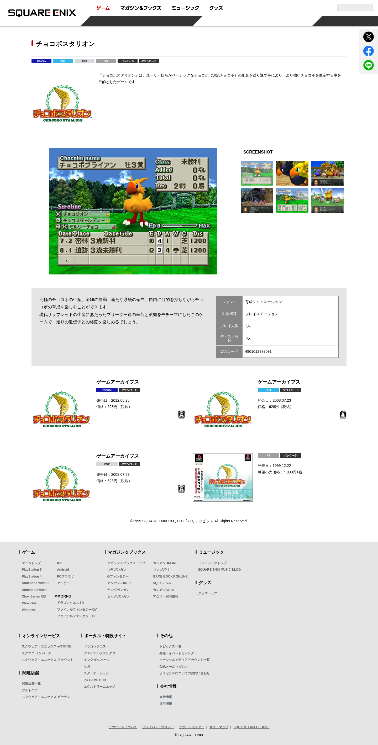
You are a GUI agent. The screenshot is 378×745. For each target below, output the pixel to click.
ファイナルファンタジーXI (75, 616)
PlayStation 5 (31, 569)
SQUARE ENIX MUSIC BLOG (219, 569)
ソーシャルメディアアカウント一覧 (184, 660)
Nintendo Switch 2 (35, 583)
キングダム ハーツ (97, 660)
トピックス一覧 (170, 646)
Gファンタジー (118, 576)
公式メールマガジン (173, 667)
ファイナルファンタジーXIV (77, 609)
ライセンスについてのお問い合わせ (184, 673)
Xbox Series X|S (34, 596)
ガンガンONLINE (165, 563)
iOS (59, 563)
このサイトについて (123, 727)
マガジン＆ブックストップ (126, 563)
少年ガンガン (116, 569)
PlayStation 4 (31, 576)
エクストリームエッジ (99, 686)
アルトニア (30, 690)
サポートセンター (191, 727)
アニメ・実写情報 (165, 596)
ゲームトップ (31, 563)
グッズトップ (207, 593)
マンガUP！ (161, 569)
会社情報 (165, 697)
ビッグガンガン (118, 596)
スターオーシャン (96, 673)
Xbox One (29, 603)
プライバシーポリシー (158, 727)
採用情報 (165, 704)
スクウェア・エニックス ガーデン (46, 697)
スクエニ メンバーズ (36, 653)
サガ (87, 667)
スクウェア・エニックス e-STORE (46, 646)
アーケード (65, 583)
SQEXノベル (162, 583)
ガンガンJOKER (119, 583)
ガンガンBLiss (163, 590)
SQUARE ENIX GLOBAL (252, 727)
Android (63, 569)
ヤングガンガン (118, 590)
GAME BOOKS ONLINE (170, 576)
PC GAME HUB (95, 680)
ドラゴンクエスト (96, 646)
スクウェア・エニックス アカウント (47, 660)
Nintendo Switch (34, 590)
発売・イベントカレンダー (178, 653)
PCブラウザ (65, 576)
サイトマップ (218, 727)
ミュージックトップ (212, 563)
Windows (29, 610)
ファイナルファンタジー (101, 653)
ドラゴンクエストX (70, 603)
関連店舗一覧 (31, 683)
